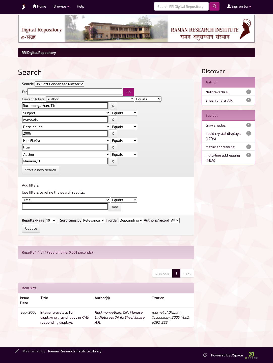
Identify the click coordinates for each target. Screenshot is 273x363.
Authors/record (156, 220)
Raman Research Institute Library (74, 351)
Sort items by (70, 220)
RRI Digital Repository (39, 52)
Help (80, 6)
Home (39, 6)
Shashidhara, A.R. (219, 100)
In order (112, 220)
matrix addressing (220, 147)
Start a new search (40, 170)
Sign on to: (239, 6)
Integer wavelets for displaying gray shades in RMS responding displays (64, 317)
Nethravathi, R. (111, 317)
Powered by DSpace (234, 355)
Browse (61, 6)
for (24, 91)
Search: (28, 84)
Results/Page (33, 220)
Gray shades (216, 125)
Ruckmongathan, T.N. (111, 312)
